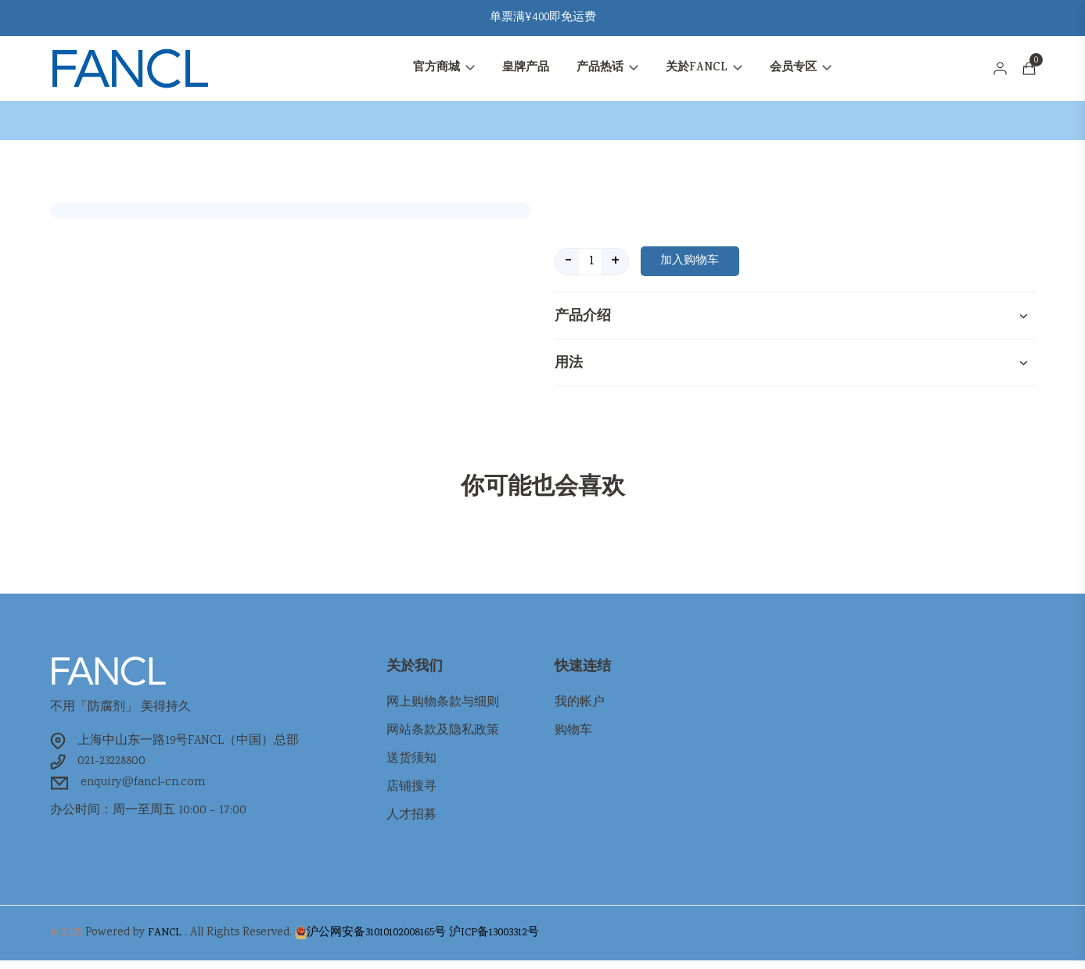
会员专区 (801, 71)
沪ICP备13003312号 (494, 941)
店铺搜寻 (411, 792)
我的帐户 (580, 707)
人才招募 (411, 820)
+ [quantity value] (615, 265)
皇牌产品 (525, 71)
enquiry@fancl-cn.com (146, 790)
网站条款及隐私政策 (442, 736)
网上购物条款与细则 (442, 707)
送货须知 (411, 764)
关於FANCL (704, 71)
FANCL (164, 941)
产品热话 (607, 71)
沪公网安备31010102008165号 (376, 941)
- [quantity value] (568, 265)
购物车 (573, 736)
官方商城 (444, 71)
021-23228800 (112, 768)
